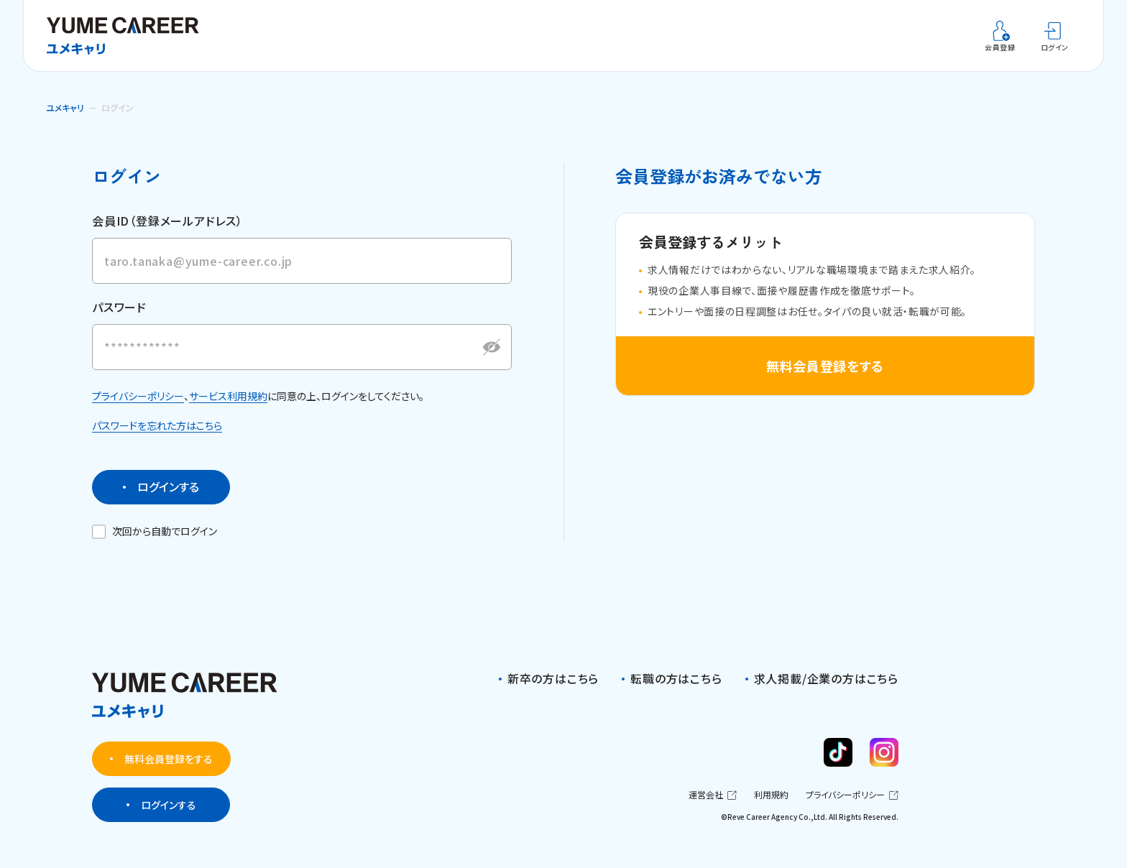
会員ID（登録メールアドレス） (167, 220)
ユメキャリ (65, 107)
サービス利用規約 (228, 409)
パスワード (119, 320)
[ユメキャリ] (128, 36)
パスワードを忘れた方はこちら (157, 439)
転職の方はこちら (676, 679)
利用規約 (771, 795)
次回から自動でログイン (155, 544)
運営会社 (713, 795)
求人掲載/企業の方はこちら (826, 679)
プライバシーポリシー (138, 409)
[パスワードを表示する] (491, 360)
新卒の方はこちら (553, 679)
